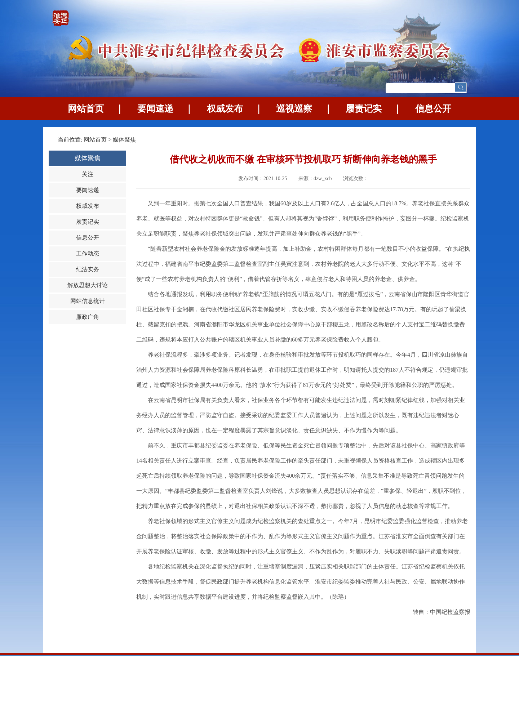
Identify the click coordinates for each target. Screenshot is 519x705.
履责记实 (364, 108)
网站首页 (86, 108)
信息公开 (433, 108)
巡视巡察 (294, 108)
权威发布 (225, 108)
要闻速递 (155, 108)
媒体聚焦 (124, 140)
